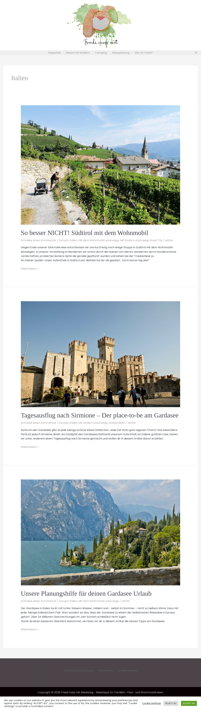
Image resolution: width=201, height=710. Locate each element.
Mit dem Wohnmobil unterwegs (98, 240)
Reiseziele (54, 53)
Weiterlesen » (29, 269)
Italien (73, 240)
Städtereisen (117, 423)
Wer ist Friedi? (144, 53)
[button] (196, 52)
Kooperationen (128, 670)
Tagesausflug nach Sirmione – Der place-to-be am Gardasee (100, 415)
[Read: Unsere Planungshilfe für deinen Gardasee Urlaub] (100, 532)
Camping (101, 53)
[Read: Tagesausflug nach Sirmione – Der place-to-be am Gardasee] (100, 354)
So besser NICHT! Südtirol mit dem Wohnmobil (84, 232)
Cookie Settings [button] (151, 703)
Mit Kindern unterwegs (134, 240)
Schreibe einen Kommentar (38, 240)
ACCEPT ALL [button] (189, 703)
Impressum (105, 670)
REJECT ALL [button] (171, 703)
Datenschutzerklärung (77, 670)
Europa (63, 240)
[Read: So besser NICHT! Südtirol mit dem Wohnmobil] (100, 165)
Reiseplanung (120, 53)
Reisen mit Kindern (78, 53)
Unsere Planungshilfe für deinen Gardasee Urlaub (86, 593)
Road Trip (156, 240)
